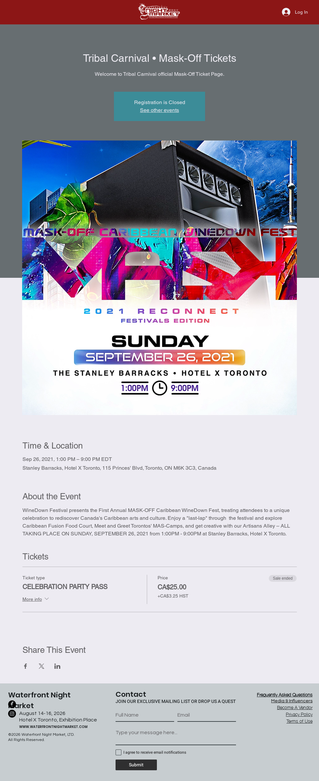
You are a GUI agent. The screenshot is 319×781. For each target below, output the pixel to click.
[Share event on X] (41, 666)
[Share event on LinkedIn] (57, 666)
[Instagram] (12, 714)
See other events (159, 110)
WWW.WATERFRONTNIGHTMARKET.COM (53, 726)
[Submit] (136, 765)
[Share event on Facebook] (25, 666)
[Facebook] (12, 704)
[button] (299, 720)
